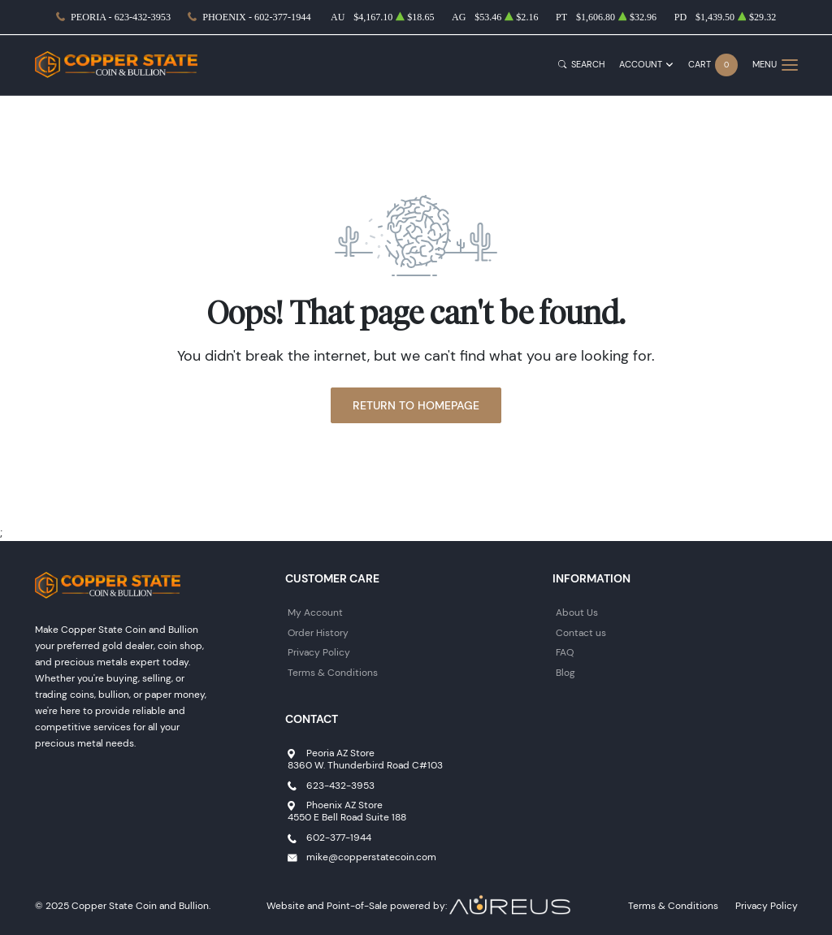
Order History (318, 632)
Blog (565, 672)
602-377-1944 (338, 837)
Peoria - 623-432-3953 (121, 17)
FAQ (565, 652)
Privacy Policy (319, 652)
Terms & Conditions (333, 672)
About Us (577, 612)
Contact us (581, 632)
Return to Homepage (416, 405)
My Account (315, 612)
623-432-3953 (340, 785)
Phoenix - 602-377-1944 (256, 17)
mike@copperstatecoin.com (371, 857)
